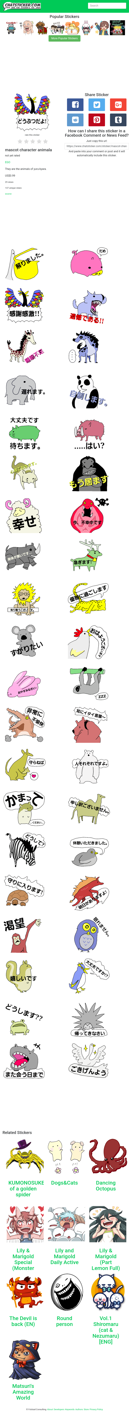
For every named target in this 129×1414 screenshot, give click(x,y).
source (8, 194)
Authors (79, 1409)
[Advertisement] (64, 69)
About (50, 1409)
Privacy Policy (96, 1409)
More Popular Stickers (64, 38)
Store (86, 1409)
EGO (7, 162)
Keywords (70, 1409)
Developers (59, 1409)
